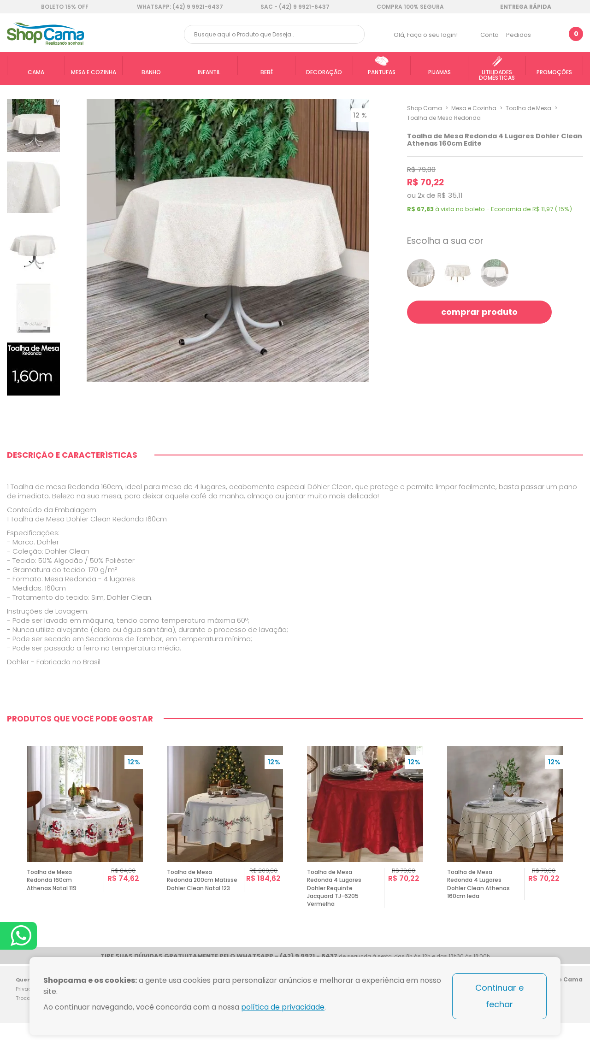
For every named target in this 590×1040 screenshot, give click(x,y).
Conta (489, 34)
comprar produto (479, 312)
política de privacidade (282, 1007)
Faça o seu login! (432, 34)
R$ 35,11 (450, 195)
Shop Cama (424, 108)
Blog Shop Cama (572, 995)
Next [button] (579, 829)
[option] (85, 829)
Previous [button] (11, 829)
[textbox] (274, 34)
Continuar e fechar (499, 996)
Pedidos (518, 34)
